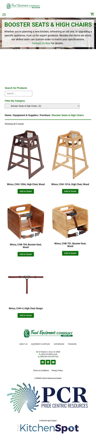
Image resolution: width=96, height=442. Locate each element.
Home (8, 115)
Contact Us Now (41, 43)
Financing (72, 344)
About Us (23, 344)
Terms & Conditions (41, 370)
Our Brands (59, 344)
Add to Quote (26, 191)
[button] (4, 14)
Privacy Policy (57, 370)
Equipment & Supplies (25, 115)
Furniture (45, 115)
